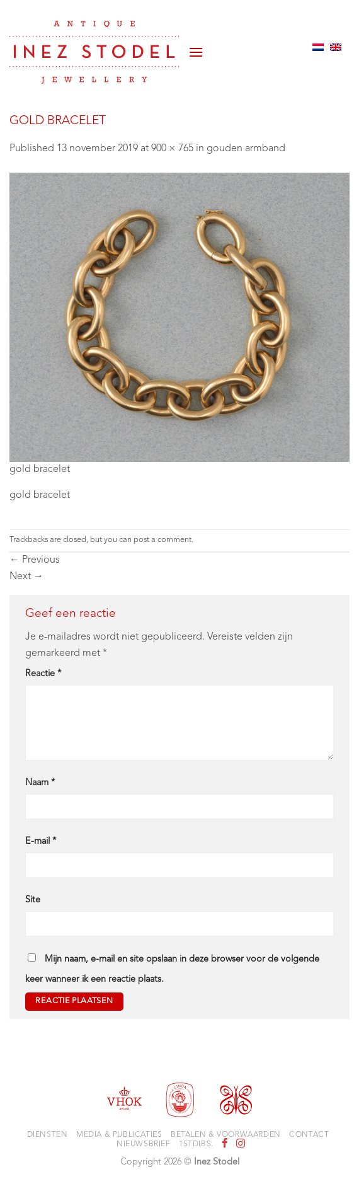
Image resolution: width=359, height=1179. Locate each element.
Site (32, 900)
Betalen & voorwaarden (226, 1135)
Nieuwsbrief (144, 1144)
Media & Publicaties (119, 1135)
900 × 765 (172, 149)
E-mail (40, 841)
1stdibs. (196, 1144)
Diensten (47, 1135)
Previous (34, 560)
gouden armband (246, 149)
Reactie (43, 674)
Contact (309, 1135)
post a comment (162, 540)
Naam (40, 783)
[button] (195, 47)
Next (26, 577)
